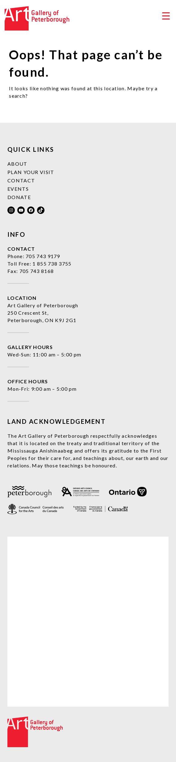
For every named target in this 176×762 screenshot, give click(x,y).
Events (18, 189)
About (17, 164)
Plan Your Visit (30, 172)
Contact (21, 180)
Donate (19, 197)
